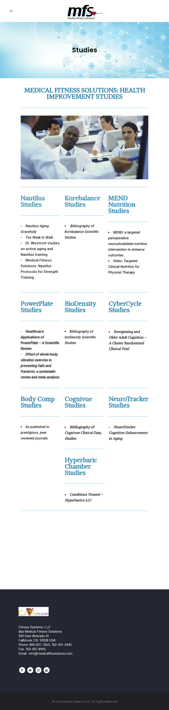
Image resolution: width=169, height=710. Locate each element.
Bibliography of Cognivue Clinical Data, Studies (83, 433)
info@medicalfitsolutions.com (50, 653)
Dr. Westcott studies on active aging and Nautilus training (40, 249)
